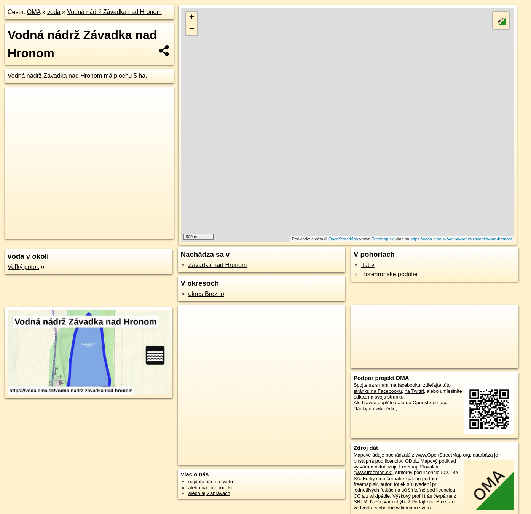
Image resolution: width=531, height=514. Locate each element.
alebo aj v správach (209, 493)
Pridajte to (422, 502)
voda (54, 12)
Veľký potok (23, 267)
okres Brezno (206, 294)
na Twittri (414, 391)
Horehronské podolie (389, 274)
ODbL (411, 461)
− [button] (191, 29)
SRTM (360, 502)
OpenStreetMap (343, 239)
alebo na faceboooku (210, 487)
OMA (34, 12)
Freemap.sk (383, 239)
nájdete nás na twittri (210, 481)
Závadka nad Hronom (217, 265)
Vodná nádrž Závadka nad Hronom (114, 12)
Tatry (368, 265)
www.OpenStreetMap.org (443, 455)
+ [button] (191, 18)
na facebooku (405, 385)
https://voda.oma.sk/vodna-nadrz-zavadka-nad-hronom (461, 239)
